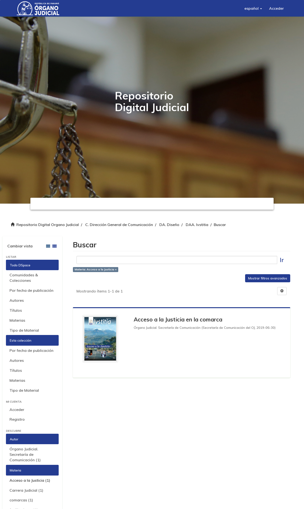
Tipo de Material (24, 330)
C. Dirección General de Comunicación (119, 224)
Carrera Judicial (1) (26, 490)
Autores (17, 300)
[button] (253, 8)
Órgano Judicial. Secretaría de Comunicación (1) (25, 454)
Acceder (17, 409)
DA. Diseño (169, 224)
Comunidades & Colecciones (24, 278)
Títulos (16, 310)
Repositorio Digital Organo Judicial (47, 224)
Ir (282, 260)
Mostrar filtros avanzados (267, 278)
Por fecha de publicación (31, 290)
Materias (17, 320)
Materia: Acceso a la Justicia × (96, 269)
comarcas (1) (21, 500)
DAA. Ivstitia (197, 224)
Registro (17, 419)
